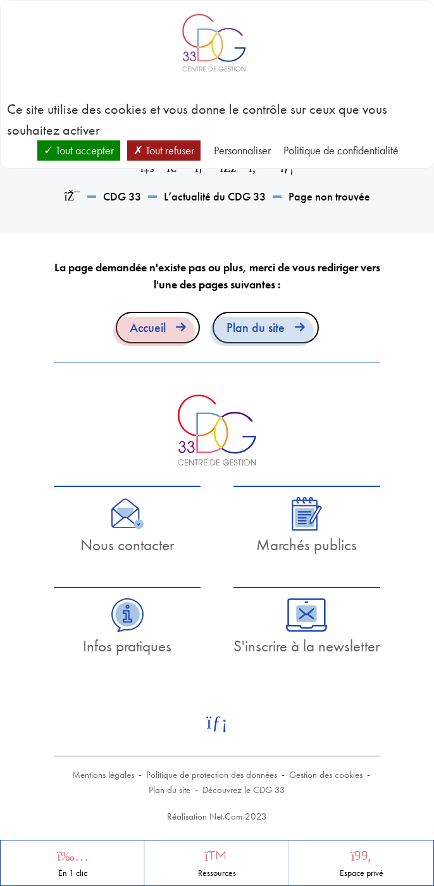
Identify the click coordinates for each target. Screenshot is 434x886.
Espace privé (361, 873)
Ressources (217, 873)
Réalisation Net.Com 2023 (217, 816)
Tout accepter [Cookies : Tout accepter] (79, 150)
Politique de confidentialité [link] (341, 150)
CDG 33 (122, 196)
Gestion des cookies (326, 774)
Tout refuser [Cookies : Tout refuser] (163, 150)
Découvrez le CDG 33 (243, 790)
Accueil (148, 327)
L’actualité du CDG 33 (215, 196)
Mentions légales (103, 774)
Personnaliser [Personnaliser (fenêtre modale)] (242, 150)
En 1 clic (72, 873)
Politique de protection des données (211, 774)
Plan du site (255, 327)
